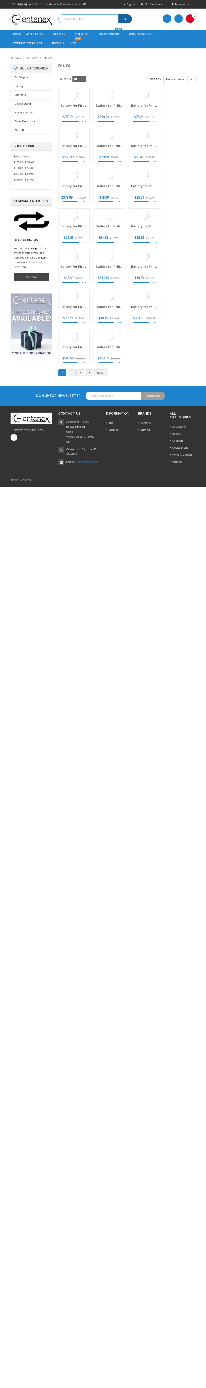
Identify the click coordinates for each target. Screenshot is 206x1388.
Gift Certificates (152, 4)
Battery (61, 34)
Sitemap (114, 412)
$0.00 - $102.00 (22, 156)
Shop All (58, 43)
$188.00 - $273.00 (24, 168)
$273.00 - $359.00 (24, 174)
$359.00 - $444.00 (24, 179)
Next (102, 292)
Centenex (146, 405)
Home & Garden (143, 34)
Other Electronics (30, 43)
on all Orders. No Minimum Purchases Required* (48, 4)
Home (17, 34)
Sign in (129, 4)
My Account (181, 4)
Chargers (84, 34)
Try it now (31, 276)
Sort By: (156, 79)
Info (75, 42)
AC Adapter (37, 34)
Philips (48, 58)
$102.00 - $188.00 (24, 162)
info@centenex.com (86, 444)
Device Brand (111, 33)
